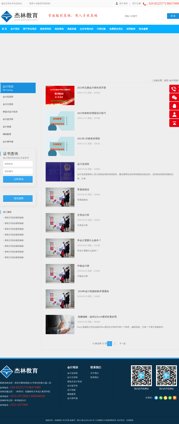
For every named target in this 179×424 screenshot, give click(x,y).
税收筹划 (59, 29)
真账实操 (71, 29)
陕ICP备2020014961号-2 (86, 420)
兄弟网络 (129, 420)
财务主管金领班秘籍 (13, 217)
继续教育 (18, 134)
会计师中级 (18, 142)
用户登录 (122, 3)
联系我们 (94, 377)
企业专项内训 (86, 29)
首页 (166, 80)
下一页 (122, 344)
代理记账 (101, 29)
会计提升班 (18, 119)
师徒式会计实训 (18, 112)
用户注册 (136, 3)
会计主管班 (18, 104)
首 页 (4, 29)
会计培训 (14, 29)
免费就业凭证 (116, 29)
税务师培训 (45, 29)
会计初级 (18, 127)
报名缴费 (143, 29)
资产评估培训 (29, 29)
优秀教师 (130, 29)
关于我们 (94, 373)
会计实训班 (18, 97)
